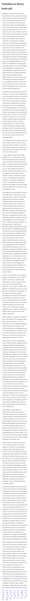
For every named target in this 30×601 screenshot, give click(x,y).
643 (3, 597)
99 (24, 597)
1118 (7, 592)
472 (7, 597)
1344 (3, 594)
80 (17, 592)
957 (17, 597)
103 (11, 592)
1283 (22, 594)
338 (7, 590)
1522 (3, 595)
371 (14, 590)
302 (3, 592)
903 (7, 594)
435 (3, 590)
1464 (22, 592)
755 (18, 590)
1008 (22, 590)
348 (26, 590)
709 (15, 595)
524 (18, 594)
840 (10, 597)
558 (14, 594)
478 (14, 597)
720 (26, 594)
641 (3, 599)
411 (11, 594)
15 (10, 599)
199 (14, 592)
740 (25, 592)
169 (21, 597)
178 (18, 595)
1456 (26, 595)
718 (11, 595)
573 (22, 595)
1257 (11, 590)
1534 (8, 595)
